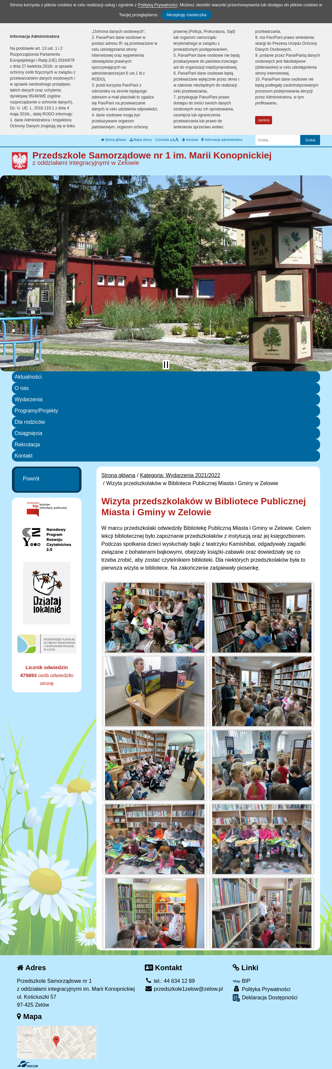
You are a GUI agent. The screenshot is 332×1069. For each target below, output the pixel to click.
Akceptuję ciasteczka (186, 14)
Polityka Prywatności (261, 989)
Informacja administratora (221, 140)
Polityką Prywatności (157, 4)
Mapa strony (141, 140)
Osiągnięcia (28, 433)
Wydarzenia (28, 399)
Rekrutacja (27, 444)
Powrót (31, 478)
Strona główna (113, 140)
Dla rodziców (30, 422)
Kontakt (23, 456)
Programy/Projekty (36, 410)
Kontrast (190, 140)
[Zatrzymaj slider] (166, 364)
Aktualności (28, 377)
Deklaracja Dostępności (265, 998)
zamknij (263, 120)
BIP (241, 981)
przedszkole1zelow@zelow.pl (184, 989)
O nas (22, 388)
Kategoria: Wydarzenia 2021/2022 (180, 475)
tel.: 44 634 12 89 (170, 981)
